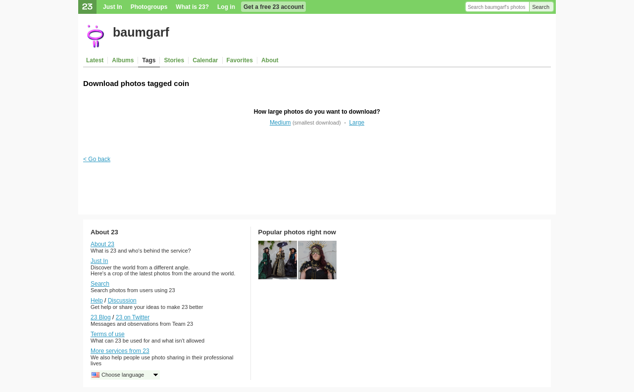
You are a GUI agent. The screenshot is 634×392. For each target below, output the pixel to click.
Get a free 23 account (273, 6)
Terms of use (108, 334)
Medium (280, 122)
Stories (174, 60)
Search (540, 7)
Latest (94, 60)
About (270, 60)
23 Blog (101, 317)
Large (356, 122)
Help (97, 300)
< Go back (96, 159)
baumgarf (141, 32)
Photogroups (149, 6)
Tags (148, 60)
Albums (123, 60)
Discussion (122, 300)
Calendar (205, 60)
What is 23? (192, 6)
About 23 (102, 244)
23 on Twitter (132, 317)
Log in (226, 6)
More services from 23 (120, 351)
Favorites (240, 60)
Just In (112, 6)
